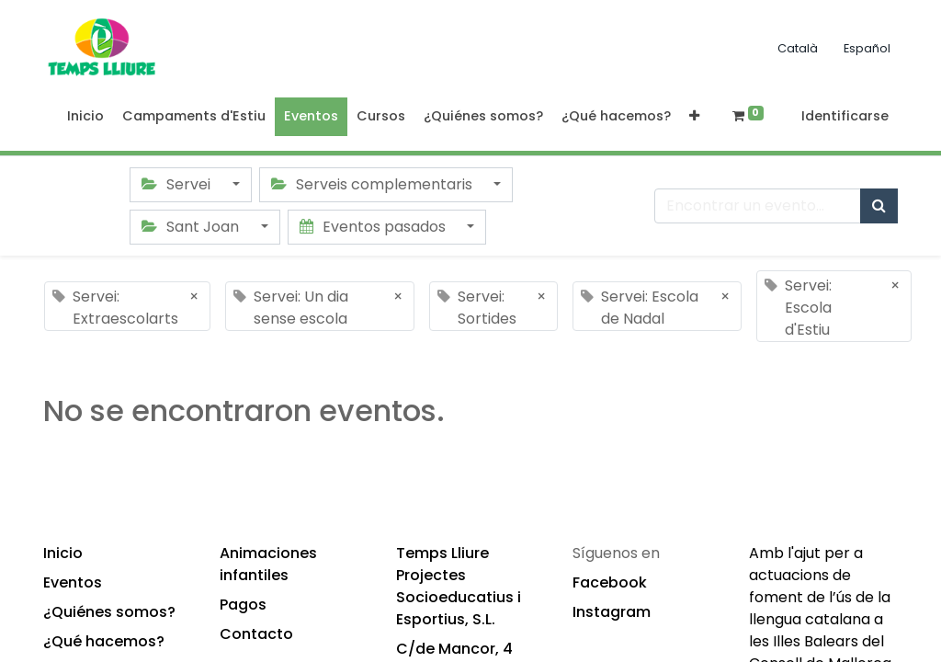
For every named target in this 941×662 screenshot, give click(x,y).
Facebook (610, 582)
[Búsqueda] (879, 205)
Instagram (612, 611)
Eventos (72, 582)
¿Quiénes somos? (109, 611)
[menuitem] (85, 116)
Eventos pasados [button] (374, 226)
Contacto (256, 634)
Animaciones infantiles (268, 564)
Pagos (243, 604)
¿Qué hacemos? (103, 641)
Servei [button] (178, 184)
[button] (694, 116)
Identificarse (845, 116)
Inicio (63, 553)
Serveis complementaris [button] (373, 184)
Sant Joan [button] (192, 226)
